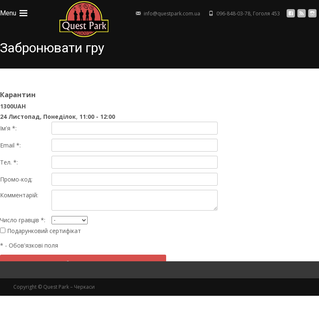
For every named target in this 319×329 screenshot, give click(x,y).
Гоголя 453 (266, 13)
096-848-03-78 (233, 13)
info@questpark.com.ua (172, 13)
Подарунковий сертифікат (40, 231)
